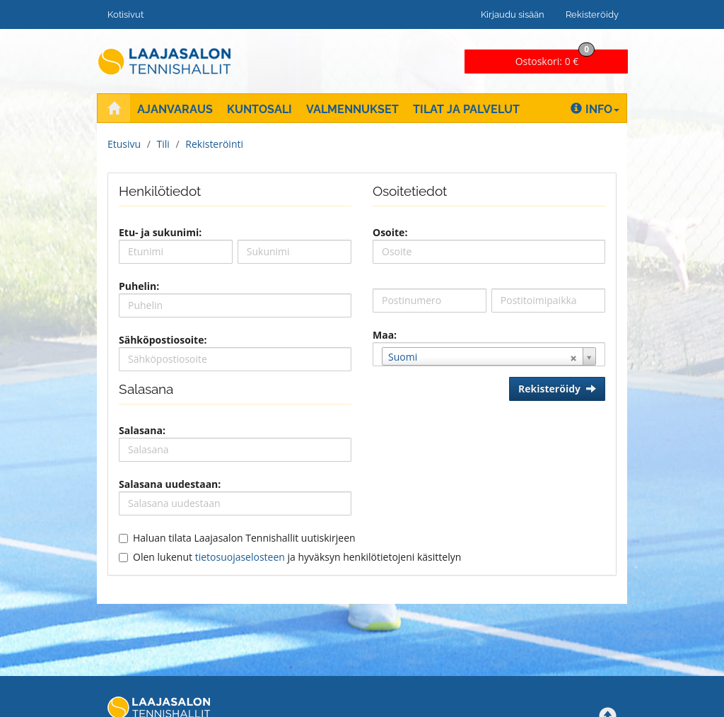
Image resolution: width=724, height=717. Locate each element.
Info (595, 109)
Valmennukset (352, 109)
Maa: (385, 335)
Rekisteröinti (214, 144)
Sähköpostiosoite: (162, 339)
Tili (163, 144)
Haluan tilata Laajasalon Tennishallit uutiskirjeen (244, 537)
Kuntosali (259, 109)
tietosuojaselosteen (240, 557)
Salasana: (142, 430)
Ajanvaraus (175, 109)
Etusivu (124, 144)
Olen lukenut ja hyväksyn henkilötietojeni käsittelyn (297, 557)
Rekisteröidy (592, 14)
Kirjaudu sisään (512, 14)
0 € (555, 58)
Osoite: (390, 232)
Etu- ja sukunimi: (160, 232)
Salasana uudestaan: (170, 484)
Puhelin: (139, 286)
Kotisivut (125, 14)
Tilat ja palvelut (466, 109)
